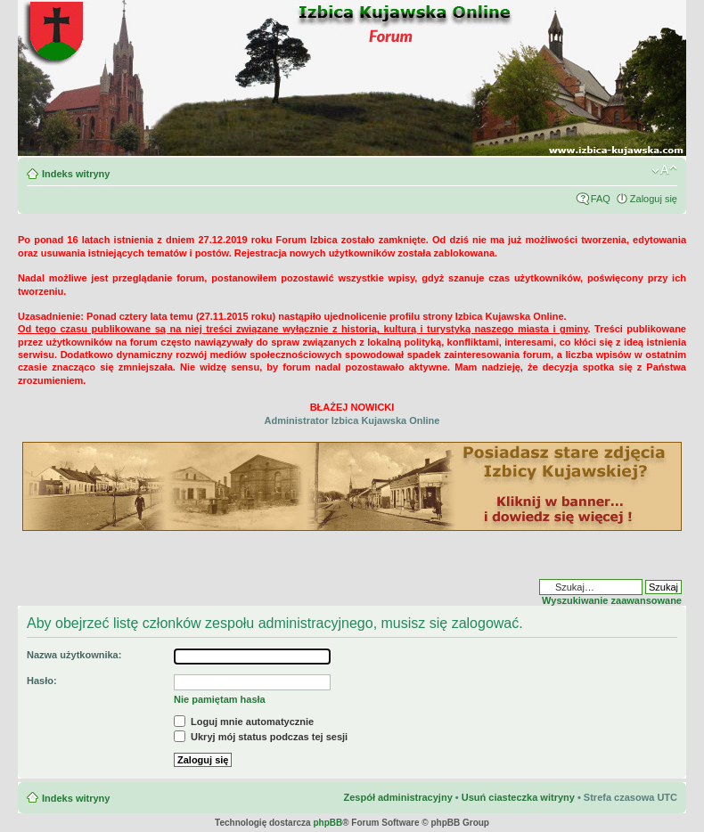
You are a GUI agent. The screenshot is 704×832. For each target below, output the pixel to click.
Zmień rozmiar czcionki (664, 170)
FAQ (600, 198)
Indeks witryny (76, 173)
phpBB (327, 823)
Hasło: (42, 680)
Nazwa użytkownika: (74, 654)
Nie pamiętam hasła (220, 699)
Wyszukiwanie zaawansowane (612, 600)
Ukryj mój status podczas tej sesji (261, 736)
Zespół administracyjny (397, 797)
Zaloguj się (653, 198)
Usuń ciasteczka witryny (518, 797)
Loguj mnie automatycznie (244, 721)
